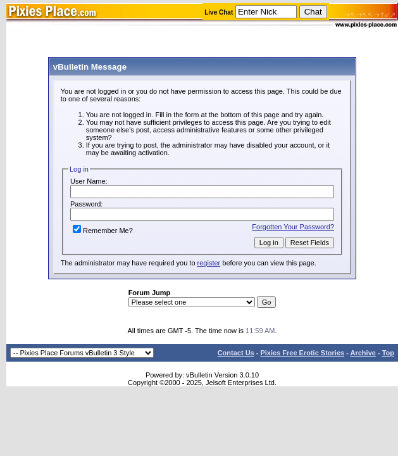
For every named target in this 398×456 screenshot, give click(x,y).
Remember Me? (103, 230)
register (209, 263)
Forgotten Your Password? (293, 227)
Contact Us (236, 353)
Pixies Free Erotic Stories (302, 353)
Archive (363, 353)
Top (388, 353)
